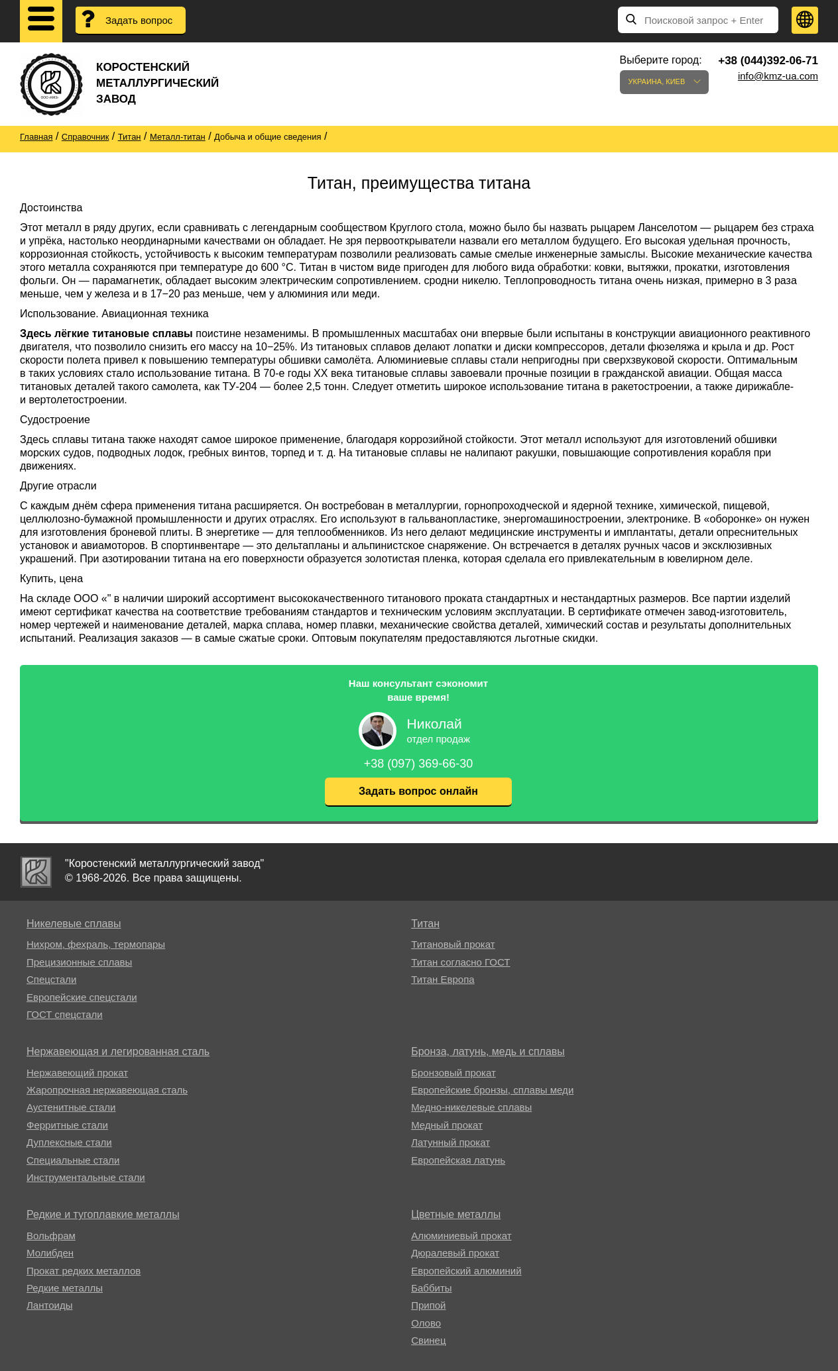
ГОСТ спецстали (65, 1014)
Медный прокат (447, 1125)
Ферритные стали (67, 1125)
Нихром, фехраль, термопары (96, 944)
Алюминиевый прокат (461, 1235)
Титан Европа (443, 979)
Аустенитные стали (71, 1107)
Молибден (50, 1252)
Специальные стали (73, 1160)
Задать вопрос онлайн (418, 791)
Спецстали (51, 979)
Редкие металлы (65, 1288)
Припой (428, 1305)
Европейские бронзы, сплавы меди (492, 1089)
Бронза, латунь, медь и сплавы (488, 1051)
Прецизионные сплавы (79, 962)
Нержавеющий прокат (77, 1072)
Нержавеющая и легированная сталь (118, 1051)
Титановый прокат (453, 944)
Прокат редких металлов (84, 1270)
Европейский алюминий (466, 1270)
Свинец (428, 1340)
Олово (426, 1323)
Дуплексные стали (69, 1142)
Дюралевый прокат (455, 1252)
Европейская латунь (458, 1160)
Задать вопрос (138, 20)
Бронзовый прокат (453, 1072)
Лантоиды (49, 1305)
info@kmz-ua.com (778, 75)
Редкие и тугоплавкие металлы (103, 1214)
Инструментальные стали (86, 1177)
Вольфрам (51, 1235)
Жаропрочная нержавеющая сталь (107, 1089)
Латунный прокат (450, 1142)
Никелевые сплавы (74, 923)
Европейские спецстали (82, 997)
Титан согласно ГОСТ (460, 962)
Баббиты (431, 1288)
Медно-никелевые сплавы (471, 1107)
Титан (425, 923)
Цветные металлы (456, 1214)
